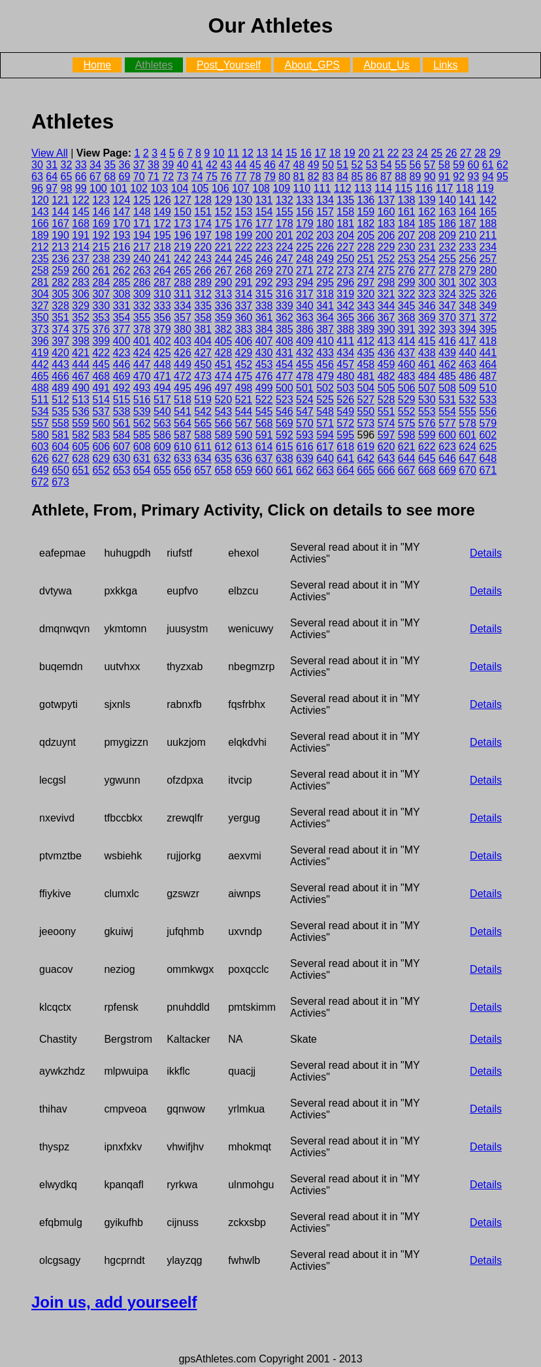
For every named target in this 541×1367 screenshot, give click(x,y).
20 (364, 153)
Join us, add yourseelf (114, 1302)
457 (345, 364)
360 (244, 317)
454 (284, 364)
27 (466, 153)
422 (101, 352)
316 (284, 294)
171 (142, 223)
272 (325, 270)
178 (284, 223)
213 (60, 247)
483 (407, 376)
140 (447, 200)
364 (325, 317)
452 (244, 364)
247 (284, 258)
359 (223, 317)
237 (81, 258)
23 (408, 153)
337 (244, 305)
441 (488, 352)
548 (325, 411)
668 (427, 470)
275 (386, 270)
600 (447, 434)
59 (459, 164)
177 (264, 223)
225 (305, 247)
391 (407, 329)
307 (101, 294)
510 (488, 387)
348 (467, 305)
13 (262, 153)
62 (502, 164)
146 (101, 211)
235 (40, 258)
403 (182, 340)
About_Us (386, 64)
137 (386, 200)
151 (203, 211)
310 (162, 294)
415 (427, 340)
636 (244, 458)
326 (488, 294)
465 (40, 376)
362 (284, 317)
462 (447, 364)
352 (81, 317)
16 (306, 153)
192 (101, 235)
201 (284, 235)
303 (488, 282)
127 (182, 200)
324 (447, 294)
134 (325, 200)
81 (299, 176)
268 (244, 270)
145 (81, 211)
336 (223, 305)
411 (345, 340)
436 (386, 352)
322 (407, 294)
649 (40, 470)
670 (467, 470)
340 (305, 305)
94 (488, 176)
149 (162, 211)
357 (182, 317)
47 (284, 164)
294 (305, 282)
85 (357, 176)
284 (101, 282)
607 (122, 446)
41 (197, 164)
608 (142, 446)
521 (244, 399)
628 (81, 458)
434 (345, 352)
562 (142, 423)
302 (467, 282)
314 (244, 294)
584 (122, 434)
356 (162, 317)
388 (345, 329)
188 (488, 223)
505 (386, 387)
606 (101, 446)
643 (386, 458)
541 (182, 411)
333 (162, 305)
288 (182, 282)
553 (427, 411)
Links (445, 64)
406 (244, 340)
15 (291, 153)
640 (325, 458)
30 (37, 164)
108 (261, 188)
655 (162, 470)
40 (183, 164)
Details (486, 553)
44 (241, 164)
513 (81, 399)
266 (203, 270)
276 (407, 270)
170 (122, 223)
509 (467, 387)
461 (427, 364)
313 (223, 294)
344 (386, 305)
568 (264, 423)
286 (142, 282)
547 (305, 411)
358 (203, 317)
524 (305, 399)
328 (60, 305)
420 (60, 352)
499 (264, 387)
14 (277, 153)
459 (386, 364)
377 (122, 329)
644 (407, 458)
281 (40, 282)
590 (244, 434)
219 (182, 247)
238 (101, 258)
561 (122, 423)
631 (142, 458)
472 (182, 376)
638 (284, 458)
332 (142, 305)
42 (212, 164)
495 (182, 387)
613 (244, 446)
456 (325, 364)
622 (427, 446)
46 (270, 164)
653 (122, 470)
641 (345, 458)
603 (40, 446)
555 (467, 411)
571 (325, 423)
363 (305, 317)
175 (223, 223)
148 (142, 211)
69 (125, 176)
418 (488, 340)
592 (284, 434)
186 (447, 223)
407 (264, 340)
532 (467, 399)
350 (40, 317)
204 (345, 235)
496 (203, 387)
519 (203, 399)
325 (467, 294)
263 (142, 270)
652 (101, 470)
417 (467, 340)
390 (386, 329)
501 (305, 387)
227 (345, 247)
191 (81, 235)
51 (342, 164)
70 (139, 176)
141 (467, 200)
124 (122, 200)
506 (407, 387)
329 (81, 305)
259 (60, 270)
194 (142, 235)
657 (203, 470)
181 (345, 223)
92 (459, 176)
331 (122, 305)
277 (427, 270)
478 (305, 376)
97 (51, 188)
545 (264, 411)
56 (415, 164)
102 (139, 188)
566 (223, 423)
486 (467, 376)
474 (223, 376)
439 (447, 352)
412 (366, 340)
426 (182, 352)
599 (427, 434)
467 (81, 376)
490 (81, 387)
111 (322, 188)
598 (407, 434)
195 (162, 235)
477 (284, 376)
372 (488, 317)
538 (122, 411)
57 (430, 164)
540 (162, 411)
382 (223, 329)
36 (125, 164)
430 (264, 352)
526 (345, 399)
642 (366, 458)
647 (467, 458)
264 (162, 270)
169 (101, 223)
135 (345, 200)
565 (203, 423)
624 (467, 446)
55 (400, 164)
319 (345, 294)
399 (101, 340)
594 (325, 434)
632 (162, 458)
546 (284, 411)
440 (467, 352)
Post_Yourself (229, 64)
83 (328, 176)
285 (122, 282)
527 (366, 399)
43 (226, 164)
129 (223, 200)
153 (244, 211)
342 (345, 305)
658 (223, 470)
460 (407, 364)
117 (444, 188)
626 (40, 458)
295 (325, 282)
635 (223, 458)
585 (142, 434)
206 (386, 235)
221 (223, 247)
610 (182, 446)
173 (182, 223)
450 (203, 364)
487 (488, 376)
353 (101, 317)
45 (255, 164)
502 (325, 387)
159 (366, 211)
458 (366, 364)
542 (203, 411)
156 (305, 211)
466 (60, 376)
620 (386, 446)
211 (488, 235)
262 (122, 270)
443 (60, 364)
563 (162, 423)
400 (122, 340)
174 (203, 223)
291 (244, 282)
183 (386, 223)
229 (386, 247)
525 (325, 399)
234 (488, 247)
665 (366, 470)
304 (40, 294)
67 (95, 176)
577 (447, 423)
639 (305, 458)
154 (264, 211)
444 (81, 364)
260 (81, 270)
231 (427, 247)
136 (366, 200)
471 (162, 376)
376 (101, 329)
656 (182, 470)
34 (95, 164)
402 (162, 340)
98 (67, 188)
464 (488, 364)
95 (502, 176)
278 (447, 270)
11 (233, 153)
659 (244, 470)
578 (467, 423)
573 (366, 423)
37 (139, 164)
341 (325, 305)
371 (467, 317)
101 (118, 188)
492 (122, 387)
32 (67, 164)
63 (37, 176)
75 (212, 176)
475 (244, 376)
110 (302, 188)
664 (345, 470)
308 (122, 294)
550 (366, 411)
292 (264, 282)
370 (447, 317)
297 (366, 282)
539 (142, 411)
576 (427, 423)
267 (223, 270)
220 (203, 247)
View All (49, 153)
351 (60, 317)
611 (203, 446)
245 (244, 258)
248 (305, 258)
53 (372, 164)
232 (447, 247)
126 (162, 200)
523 (284, 399)
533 (488, 399)
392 (427, 329)
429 (244, 352)
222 (244, 247)
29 (494, 153)
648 (488, 458)
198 (223, 235)
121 (60, 200)
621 (407, 446)
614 (264, 446)
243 (203, 258)
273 (345, 270)
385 (284, 329)
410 (325, 340)
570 (305, 423)
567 (244, 423)
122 (81, 200)
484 (427, 376)
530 (427, 399)
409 (305, 340)
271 (305, 270)
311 (182, 294)
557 (40, 423)
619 (366, 446)
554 (447, 411)
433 (325, 352)
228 (366, 247)
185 (427, 223)
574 (386, 423)
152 (223, 211)
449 (182, 364)
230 (407, 247)
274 (366, 270)
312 (203, 294)
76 (226, 176)
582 (81, 434)
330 (101, 305)
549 (345, 411)
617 (325, 446)
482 (386, 376)
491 (101, 387)
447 (142, 364)
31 (51, 164)
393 (447, 329)
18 (335, 153)
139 (427, 200)
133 (305, 200)
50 (328, 164)
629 (101, 458)
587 (182, 434)
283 (81, 282)
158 (345, 211)
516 (142, 399)
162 (427, 211)
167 (60, 223)
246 (264, 258)
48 (299, 164)
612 (223, 446)
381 (203, 329)
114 (383, 188)
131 (264, 200)
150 (182, 211)
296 (345, 282)
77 (241, 176)
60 (474, 164)
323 (427, 294)
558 (60, 423)
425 (162, 352)
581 (60, 434)
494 (162, 387)
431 (284, 352)
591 (264, 434)
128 (203, 200)
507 (427, 387)
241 (162, 258)
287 (162, 282)
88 (400, 176)
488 (40, 387)
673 (60, 481)
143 (40, 211)
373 (40, 329)
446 (122, 364)
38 (153, 164)
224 (284, 247)
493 (142, 387)
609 (162, 446)
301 (447, 282)
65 (67, 176)
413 (386, 340)
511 (40, 399)
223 (264, 247)
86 (372, 176)
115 (403, 188)
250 (345, 258)
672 (40, 481)
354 (122, 317)
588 (203, 434)
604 (60, 446)
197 (203, 235)
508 (447, 387)
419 (40, 352)
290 (223, 282)
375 (81, 329)
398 (81, 340)
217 (142, 247)
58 (444, 164)
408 (284, 340)
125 (142, 200)
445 (101, 364)
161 (407, 211)
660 (264, 470)
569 (284, 423)
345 (407, 305)
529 (407, 399)
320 (366, 294)
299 (407, 282)
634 (203, 458)
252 (386, 258)
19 (349, 153)
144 (60, 211)
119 (485, 188)
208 (427, 235)
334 (182, 305)
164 (467, 211)
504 (366, 387)
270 (284, 270)
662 (305, 470)
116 (424, 188)
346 (427, 305)
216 (122, 247)
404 (203, 340)
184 (407, 223)
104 (180, 188)
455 (305, 364)
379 (162, 329)
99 (81, 188)
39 (168, 164)
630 (122, 458)
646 (447, 458)
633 (182, 458)
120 (40, 200)
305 (60, 294)
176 (244, 223)
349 (488, 305)
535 (60, 411)
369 (427, 317)
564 (182, 423)
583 (101, 434)
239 (122, 258)
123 (101, 200)
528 (386, 399)
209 (447, 235)
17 (320, 153)
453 (264, 364)
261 (101, 270)
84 (342, 176)
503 (345, 387)
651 (81, 470)
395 (488, 329)
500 (284, 387)
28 (480, 153)
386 (305, 329)
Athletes (154, 64)
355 (142, 317)
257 (488, 258)
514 (101, 399)
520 (223, 399)
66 (81, 176)
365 (345, 317)
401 (142, 340)
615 (284, 446)
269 (264, 270)
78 (255, 176)
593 (305, 434)
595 (345, 434)
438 (427, 352)
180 (325, 223)
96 (37, 188)
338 (264, 305)
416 (447, 340)
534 (40, 411)
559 (81, 423)
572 (345, 423)
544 (244, 411)
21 (378, 153)
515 (122, 399)
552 (407, 411)
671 (488, 470)
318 (325, 294)
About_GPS (312, 64)
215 (101, 247)
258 (40, 270)
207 (407, 235)
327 (40, 305)
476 (264, 376)
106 (220, 188)
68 (110, 176)
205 (366, 235)
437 (407, 352)
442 (40, 364)
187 (467, 223)
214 (81, 247)
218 (162, 247)
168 (81, 223)
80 (284, 176)
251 (366, 258)
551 (386, 411)
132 (284, 200)
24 (422, 153)
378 (142, 329)
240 (142, 258)
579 (488, 423)
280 (488, 270)
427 (203, 352)
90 (430, 176)
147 (122, 211)
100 (98, 188)
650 (60, 470)
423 (122, 352)
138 (407, 200)
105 (200, 188)
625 (488, 446)
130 (244, 200)
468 (101, 376)
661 (284, 470)
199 (244, 235)
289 (203, 282)
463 (467, 364)
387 (325, 329)
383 (244, 329)
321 (386, 294)
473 (203, 376)
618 (345, 446)
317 (305, 294)
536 (81, 411)
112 (343, 188)
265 (182, 270)
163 (447, 211)
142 (488, 200)
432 (305, 352)
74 (197, 176)
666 (386, 470)
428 (223, 352)
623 (447, 446)
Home (97, 64)
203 (325, 235)
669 (447, 470)
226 (325, 247)
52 (357, 164)
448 (162, 364)
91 (444, 176)
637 (264, 458)
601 (467, 434)
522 (264, 399)
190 (60, 235)
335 (203, 305)
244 (223, 258)
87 (386, 176)
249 (325, 258)
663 (325, 470)
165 (488, 211)
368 (407, 317)
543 (223, 411)
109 (281, 188)
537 (101, 411)
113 (363, 188)
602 (488, 434)
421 (81, 352)
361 (264, 317)
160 (386, 211)
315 (264, 294)
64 (51, 176)
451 (223, 364)
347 (447, 305)
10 (219, 153)
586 (162, 434)
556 (488, 411)
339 (284, 305)
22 (393, 153)
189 (40, 235)
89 (415, 176)
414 (407, 340)
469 (122, 376)
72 (168, 176)
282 (60, 282)
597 (386, 434)
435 (366, 352)
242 (182, 258)
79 (270, 176)
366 (366, 317)
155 (284, 211)
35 (110, 164)
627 (60, 458)
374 (60, 329)
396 (40, 340)
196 (182, 235)
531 (447, 399)
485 (447, 376)
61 (488, 164)
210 (467, 235)
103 (159, 188)
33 (81, 164)
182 (366, 223)
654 (142, 470)
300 (427, 282)
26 (451, 153)
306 (81, 294)
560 (101, 423)
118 (465, 188)
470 (142, 376)
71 (153, 176)
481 (366, 376)
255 (447, 258)
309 (142, 294)
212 (40, 247)
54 (386, 164)
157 (325, 211)
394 (467, 329)
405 (223, 340)
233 (467, 247)
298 (386, 282)
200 (264, 235)
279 (467, 270)
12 (248, 153)
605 (81, 446)
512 (60, 399)
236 (60, 258)
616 (305, 446)
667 (407, 470)
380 (182, 329)
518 (182, 399)
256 (467, 258)
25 (436, 153)
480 (345, 376)
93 (474, 176)
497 (223, 387)
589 (223, 434)
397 (60, 340)
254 (427, 258)
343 (366, 305)
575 (407, 423)
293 (284, 282)
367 (386, 317)
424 (142, 352)
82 (314, 176)
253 (407, 258)
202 (305, 235)
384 (264, 329)
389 (366, 329)
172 (162, 223)
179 (305, 223)
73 (183, 176)
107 (241, 188)
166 (40, 223)
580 (40, 434)
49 (314, 164)
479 (325, 376)
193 (122, 235)
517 (162, 399)
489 (60, 387)
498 (244, 387)
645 (427, 458)
